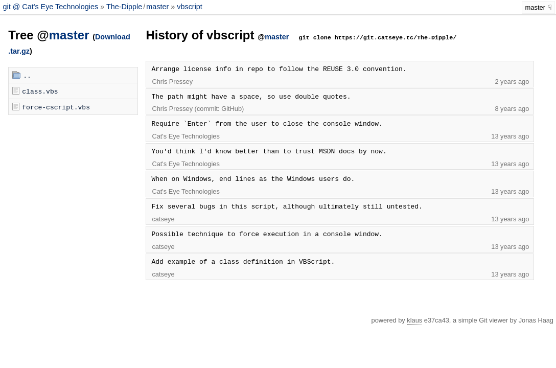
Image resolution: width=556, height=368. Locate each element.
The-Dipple (124, 7)
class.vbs (40, 91)
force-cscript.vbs (56, 106)
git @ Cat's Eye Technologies (51, 7)
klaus (414, 320)
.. (27, 75)
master (157, 7)
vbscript (189, 7)
